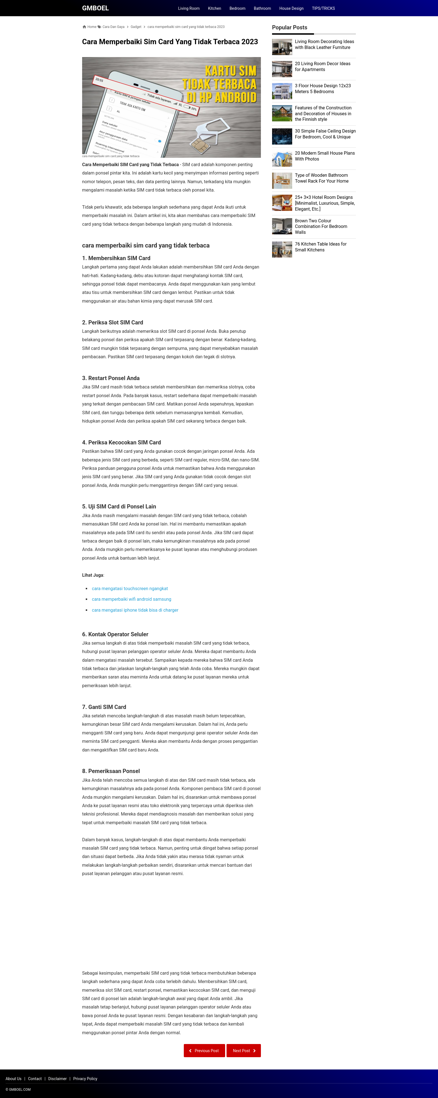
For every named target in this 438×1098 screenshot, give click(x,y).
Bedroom (238, 8)
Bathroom (262, 8)
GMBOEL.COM (19, 1090)
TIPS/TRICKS (323, 8)
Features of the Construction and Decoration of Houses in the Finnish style (323, 113)
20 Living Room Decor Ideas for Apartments (323, 66)
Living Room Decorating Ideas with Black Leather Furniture (324, 44)
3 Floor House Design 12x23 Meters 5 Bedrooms (323, 88)
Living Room (189, 8)
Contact (35, 1078)
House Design (291, 8)
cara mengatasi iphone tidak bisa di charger (135, 610)
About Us (14, 1078)
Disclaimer (57, 1078)
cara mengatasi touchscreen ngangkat (130, 588)
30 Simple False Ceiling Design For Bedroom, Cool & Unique (325, 134)
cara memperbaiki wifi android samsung (131, 599)
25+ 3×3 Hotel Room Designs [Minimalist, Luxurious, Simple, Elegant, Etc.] (325, 203)
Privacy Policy (85, 1078)
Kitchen (214, 8)
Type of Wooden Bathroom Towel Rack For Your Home (322, 178)
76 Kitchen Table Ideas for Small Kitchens (321, 247)
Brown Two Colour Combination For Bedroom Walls (321, 226)
